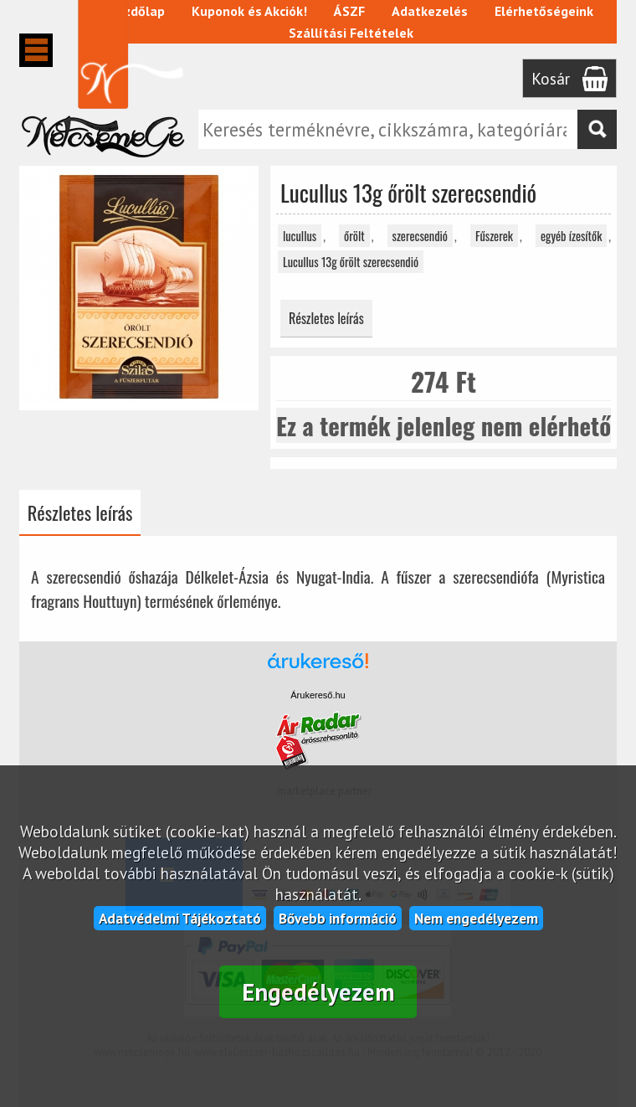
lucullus (299, 236)
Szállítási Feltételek (351, 32)
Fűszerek (494, 236)
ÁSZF (349, 11)
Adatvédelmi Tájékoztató (180, 918)
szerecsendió (420, 236)
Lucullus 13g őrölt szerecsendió (350, 261)
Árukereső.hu (317, 695)
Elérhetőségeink (544, 11)
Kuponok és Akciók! (249, 11)
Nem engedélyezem (476, 918)
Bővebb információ (338, 918)
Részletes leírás (326, 318)
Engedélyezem (318, 991)
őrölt (354, 236)
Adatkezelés (430, 11)
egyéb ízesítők (571, 236)
